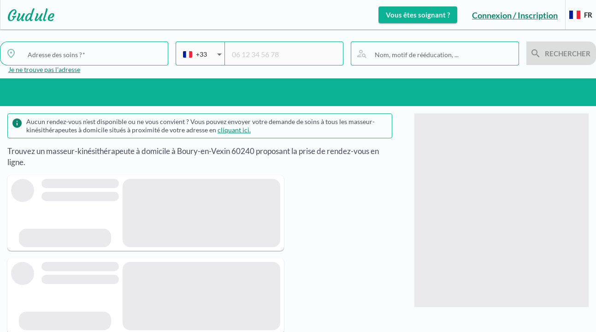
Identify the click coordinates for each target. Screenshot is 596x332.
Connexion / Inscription (515, 15)
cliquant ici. (234, 130)
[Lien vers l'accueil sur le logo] (27, 14)
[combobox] (94, 54)
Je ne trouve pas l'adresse (44, 69)
